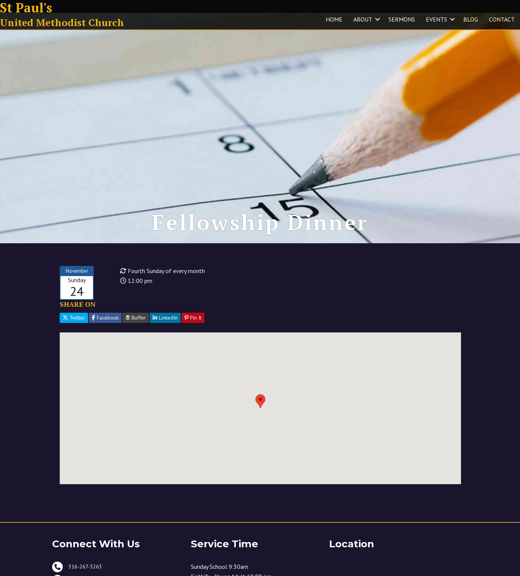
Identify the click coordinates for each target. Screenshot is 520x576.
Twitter (74, 335)
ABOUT (362, 19)
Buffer (135, 335)
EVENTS (436, 19)
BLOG (470, 19)
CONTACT (502, 19)
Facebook (105, 335)
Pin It (192, 335)
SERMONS (401, 19)
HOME (334, 19)
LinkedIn (165, 335)
